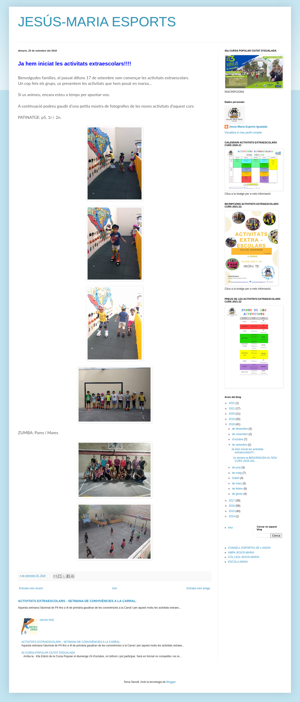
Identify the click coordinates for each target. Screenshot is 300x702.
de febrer (238, 488)
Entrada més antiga (198, 588)
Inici (114, 588)
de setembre (240, 444)
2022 (232, 403)
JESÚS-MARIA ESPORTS (97, 21)
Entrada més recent (31, 588)
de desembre (240, 428)
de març (237, 483)
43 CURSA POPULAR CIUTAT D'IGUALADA (48, 652)
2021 (232, 408)
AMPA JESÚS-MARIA (241, 552)
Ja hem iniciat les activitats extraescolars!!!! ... (247, 451)
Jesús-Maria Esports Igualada (248, 126)
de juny (236, 467)
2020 (232, 413)
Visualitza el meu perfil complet (243, 132)
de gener (238, 493)
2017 (232, 500)
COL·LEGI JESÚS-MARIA (243, 557)
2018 (232, 424)
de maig (237, 472)
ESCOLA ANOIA (238, 561)
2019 (232, 419)
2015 (232, 511)
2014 (232, 516)
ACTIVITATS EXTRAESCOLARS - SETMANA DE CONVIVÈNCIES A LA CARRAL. (77, 601)
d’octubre (238, 439)
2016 (232, 505)
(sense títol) (47, 619)
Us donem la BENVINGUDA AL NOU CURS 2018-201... (254, 459)
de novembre (240, 434)
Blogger (171, 682)
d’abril (236, 478)
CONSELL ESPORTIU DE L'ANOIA (249, 547)
